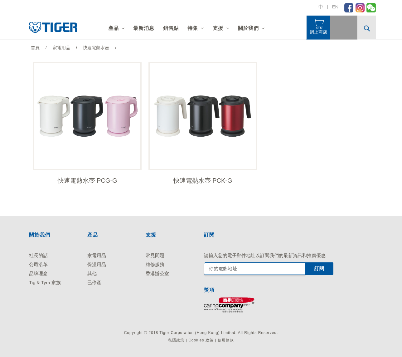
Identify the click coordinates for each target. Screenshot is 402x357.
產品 (113, 28)
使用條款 (226, 340)
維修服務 (155, 264)
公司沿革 (38, 264)
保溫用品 (96, 264)
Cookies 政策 (201, 340)
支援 (218, 28)
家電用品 (96, 255)
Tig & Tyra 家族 (45, 282)
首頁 (35, 47)
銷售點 (171, 28)
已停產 (94, 282)
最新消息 (143, 28)
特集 (192, 28)
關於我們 (248, 28)
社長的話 (38, 255)
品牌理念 (38, 273)
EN (335, 6)
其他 (92, 273)
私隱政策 (176, 340)
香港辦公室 (157, 273)
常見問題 (155, 255)
